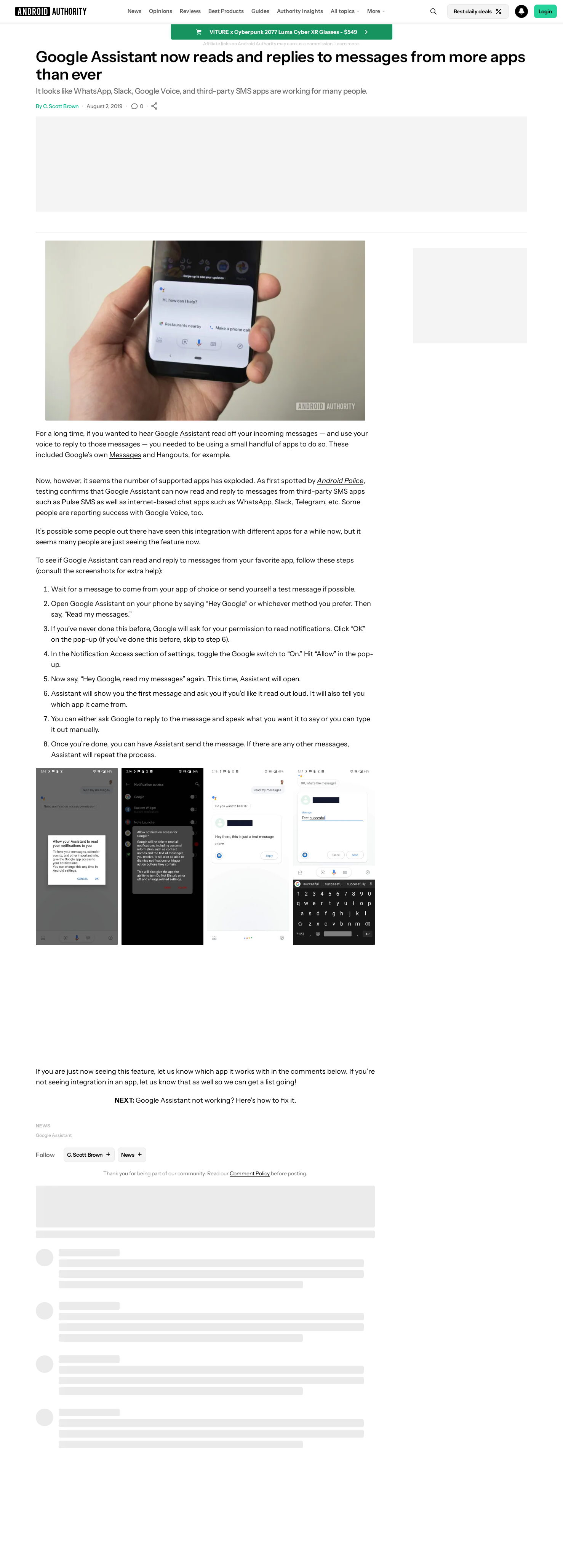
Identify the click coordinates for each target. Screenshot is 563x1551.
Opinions (160, 11)
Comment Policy (250, 1173)
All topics (343, 11)
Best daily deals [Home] (478, 11)
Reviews (190, 11)
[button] (281, 11)
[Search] (433, 11)
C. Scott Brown (61, 106)
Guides (260, 11)
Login (545, 11)
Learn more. (347, 43)
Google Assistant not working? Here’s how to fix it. (216, 1100)
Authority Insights (300, 11)
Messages (125, 455)
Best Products (226, 11)
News (134, 11)
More (373, 11)
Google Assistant (182, 433)
